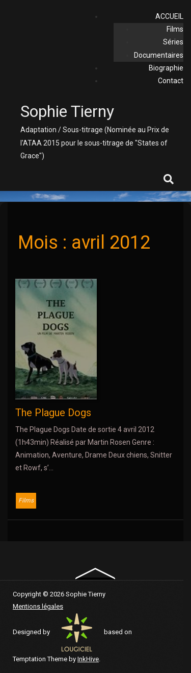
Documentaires (158, 55)
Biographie (166, 68)
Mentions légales (38, 606)
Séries (173, 42)
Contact (170, 81)
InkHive (88, 659)
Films (175, 29)
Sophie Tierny (67, 111)
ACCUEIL (169, 16)
